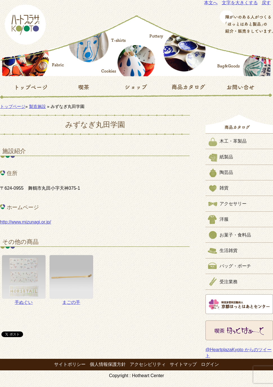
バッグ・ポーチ (235, 266)
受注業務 (229, 281)
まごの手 (71, 280)
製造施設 (37, 106)
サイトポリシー (70, 364)
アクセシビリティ (148, 364)
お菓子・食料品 (235, 235)
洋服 (224, 219)
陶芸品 (226, 172)
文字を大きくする (240, 2)
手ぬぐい (24, 280)
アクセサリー (233, 203)
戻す (266, 2)
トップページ (12, 106)
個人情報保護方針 (108, 364)
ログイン (210, 364)
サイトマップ (183, 364)
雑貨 (224, 187)
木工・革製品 (233, 141)
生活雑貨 (229, 250)
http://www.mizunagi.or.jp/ (25, 222)
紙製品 (226, 156)
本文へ (211, 2)
